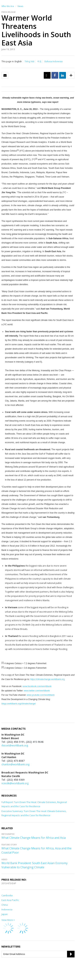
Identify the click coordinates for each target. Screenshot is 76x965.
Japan (4, 914)
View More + (8, 920)
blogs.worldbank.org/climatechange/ (18, 703)
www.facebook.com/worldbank (37, 686)
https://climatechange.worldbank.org (47, 679)
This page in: (7, 61)
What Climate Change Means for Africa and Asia (33, 838)
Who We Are (7, 6)
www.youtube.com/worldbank (40, 695)
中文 (39, 61)
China (4, 904)
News (20, 6)
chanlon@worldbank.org (15, 764)
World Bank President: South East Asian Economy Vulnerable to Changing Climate (34, 865)
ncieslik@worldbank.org (14, 783)
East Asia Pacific (10, 900)
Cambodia (7, 895)
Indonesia (6, 909)
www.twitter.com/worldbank (37, 690)
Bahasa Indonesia (53, 61)
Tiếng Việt (29, 61)
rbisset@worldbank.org (14, 745)
